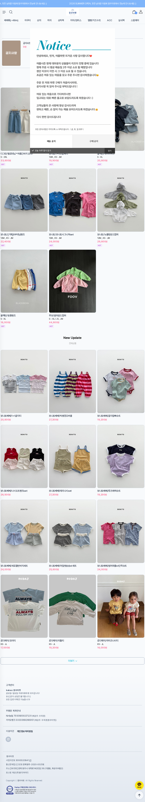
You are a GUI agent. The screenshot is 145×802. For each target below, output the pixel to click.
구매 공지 (93, 141)
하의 (49, 20)
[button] (11, 12)
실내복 (121, 20)
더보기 (71, 660)
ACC (109, 20)
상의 (39, 20)
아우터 (28, 20)
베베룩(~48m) (11, 20)
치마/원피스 (75, 20)
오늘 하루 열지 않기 (41, 150)
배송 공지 (51, 141)
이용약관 (10, 731)
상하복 (61, 20)
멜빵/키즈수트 (94, 20)
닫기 (110, 151)
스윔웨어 (135, 20)
